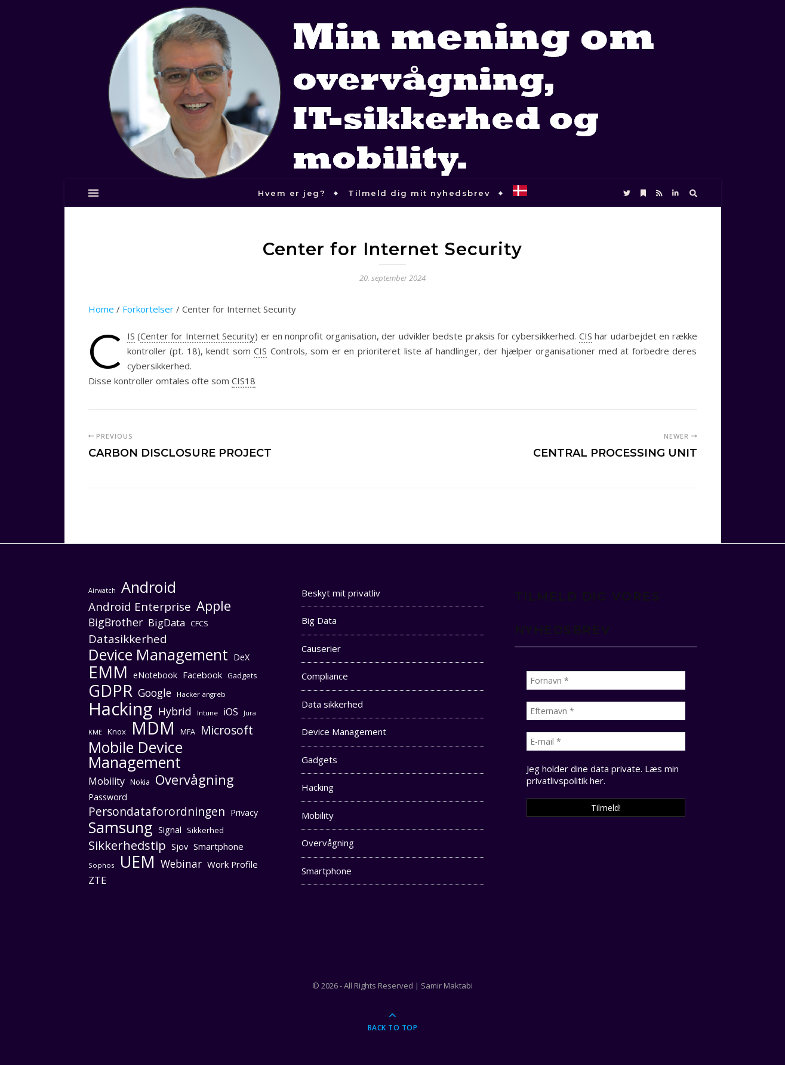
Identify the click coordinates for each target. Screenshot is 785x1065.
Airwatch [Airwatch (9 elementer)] (102, 590)
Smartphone (326, 871)
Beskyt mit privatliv (340, 593)
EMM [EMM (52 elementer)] (108, 672)
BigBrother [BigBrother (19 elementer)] (115, 622)
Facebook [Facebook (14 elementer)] (202, 675)
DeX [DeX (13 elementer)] (241, 657)
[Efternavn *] (606, 711)
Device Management (343, 731)
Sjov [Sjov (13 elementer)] (179, 846)
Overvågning (327, 843)
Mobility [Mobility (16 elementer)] (106, 781)
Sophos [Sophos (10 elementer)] (101, 865)
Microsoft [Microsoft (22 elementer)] (227, 730)
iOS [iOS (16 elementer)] (230, 711)
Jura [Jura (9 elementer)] (250, 713)
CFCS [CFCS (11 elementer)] (199, 624)
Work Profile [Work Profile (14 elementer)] (232, 864)
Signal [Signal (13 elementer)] (169, 830)
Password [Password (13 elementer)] (107, 797)
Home (101, 309)
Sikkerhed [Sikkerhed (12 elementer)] (205, 830)
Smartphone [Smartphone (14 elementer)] (218, 846)
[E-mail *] (606, 741)
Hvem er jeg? (291, 193)
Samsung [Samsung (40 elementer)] (120, 827)
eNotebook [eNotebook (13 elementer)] (155, 675)
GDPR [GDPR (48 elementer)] (110, 690)
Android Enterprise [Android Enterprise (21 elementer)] (139, 606)
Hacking (317, 787)
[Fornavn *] (606, 680)
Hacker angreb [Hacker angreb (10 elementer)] (201, 694)
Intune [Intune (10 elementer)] (207, 712)
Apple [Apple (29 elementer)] (213, 605)
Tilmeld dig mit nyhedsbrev (419, 193)
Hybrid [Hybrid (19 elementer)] (175, 711)
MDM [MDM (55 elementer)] (153, 728)
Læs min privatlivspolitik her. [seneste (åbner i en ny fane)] (603, 774)
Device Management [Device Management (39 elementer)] (158, 654)
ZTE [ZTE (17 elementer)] (97, 880)
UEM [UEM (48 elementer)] (137, 861)
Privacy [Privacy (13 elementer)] (244, 812)
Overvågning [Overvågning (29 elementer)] (194, 779)
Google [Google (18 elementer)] (154, 693)
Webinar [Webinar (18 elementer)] (181, 864)
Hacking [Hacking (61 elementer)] (120, 709)
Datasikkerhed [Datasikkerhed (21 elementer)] (127, 638)
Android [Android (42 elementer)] (148, 587)
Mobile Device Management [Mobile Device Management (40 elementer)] (135, 755)
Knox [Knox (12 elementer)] (116, 731)
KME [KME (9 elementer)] (95, 732)
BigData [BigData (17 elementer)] (166, 622)
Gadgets (319, 760)
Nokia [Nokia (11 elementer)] (140, 782)
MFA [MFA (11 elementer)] (187, 732)
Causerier (321, 648)
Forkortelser (148, 309)
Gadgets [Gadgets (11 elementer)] (242, 676)
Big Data (319, 620)
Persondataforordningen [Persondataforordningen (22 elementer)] (156, 811)
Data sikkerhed (332, 704)
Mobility (317, 815)
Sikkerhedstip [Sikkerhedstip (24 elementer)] (127, 845)
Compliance (324, 676)
